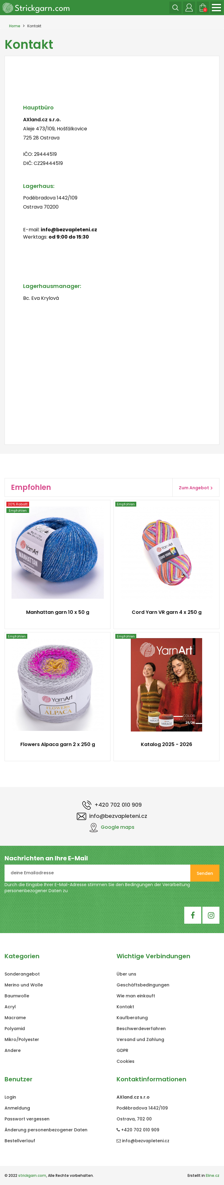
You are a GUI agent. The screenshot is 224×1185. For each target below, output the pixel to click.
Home (14, 25)
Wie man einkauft (136, 996)
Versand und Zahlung (140, 1039)
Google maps (112, 827)
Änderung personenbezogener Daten (46, 1130)
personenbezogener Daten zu (36, 891)
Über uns (126, 974)
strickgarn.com (32, 1175)
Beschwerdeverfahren (141, 1029)
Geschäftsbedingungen (143, 985)
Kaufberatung (132, 1018)
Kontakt (125, 1007)
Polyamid (15, 1029)
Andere (13, 1050)
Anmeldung (17, 1108)
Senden (205, 873)
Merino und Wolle (24, 985)
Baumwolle (17, 996)
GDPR (122, 1050)
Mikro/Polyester (22, 1039)
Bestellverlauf (20, 1141)
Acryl (10, 1007)
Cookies (125, 1061)
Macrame (15, 1018)
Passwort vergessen (27, 1119)
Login (10, 1097)
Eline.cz (212, 1175)
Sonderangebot (22, 974)
